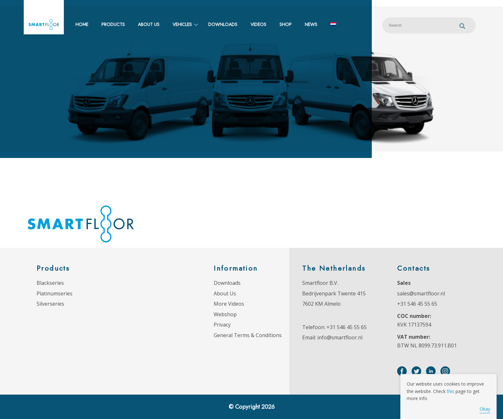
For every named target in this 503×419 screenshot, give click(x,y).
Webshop (225, 314)
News (311, 24)
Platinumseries (54, 293)
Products (113, 24)
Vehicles (182, 24)
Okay (485, 409)
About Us (225, 293)
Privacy (222, 324)
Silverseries (50, 303)
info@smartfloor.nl (339, 337)
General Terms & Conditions (248, 335)
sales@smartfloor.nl (421, 293)
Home (81, 24)
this (450, 391)
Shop (285, 24)
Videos (258, 24)
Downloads (222, 24)
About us (148, 24)
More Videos (229, 303)
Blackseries (50, 282)
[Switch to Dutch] (333, 24)
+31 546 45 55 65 (347, 327)
